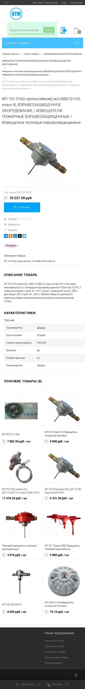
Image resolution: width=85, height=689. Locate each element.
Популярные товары (54, 646)
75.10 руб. (57, 612)
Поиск (48, 30)
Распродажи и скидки (55, 652)
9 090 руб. (57, 441)
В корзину (22, 207)
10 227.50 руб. (18, 198)
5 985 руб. (57, 555)
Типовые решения (53, 663)
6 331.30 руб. (59, 498)
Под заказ (10, 230)
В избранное (12, 224)
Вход (64, 2)
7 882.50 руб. (16, 441)
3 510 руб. (14, 555)
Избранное (28, 684)
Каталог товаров (42, 43)
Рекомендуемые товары (57, 657)
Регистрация (76, 2)
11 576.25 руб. (14, 498)
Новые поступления (54, 640)
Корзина (58, 684)
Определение (51, 2)
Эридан (41, 327)
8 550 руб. (14, 612)
